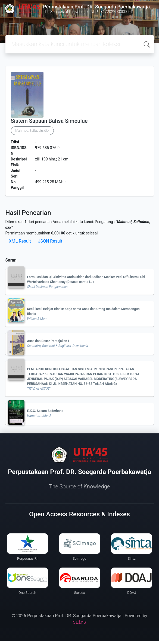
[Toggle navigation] (12, 21)
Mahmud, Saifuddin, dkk (32, 131)
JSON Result (50, 241)
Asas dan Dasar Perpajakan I (48, 341)
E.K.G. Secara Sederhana (45, 411)
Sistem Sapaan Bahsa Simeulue (49, 121)
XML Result (20, 241)
